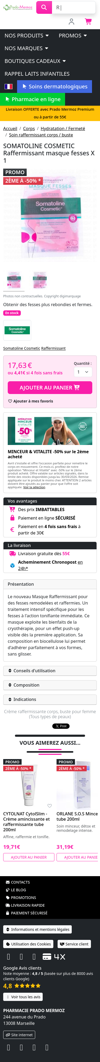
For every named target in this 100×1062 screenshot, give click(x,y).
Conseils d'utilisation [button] (31, 671)
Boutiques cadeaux (36, 61)
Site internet (19, 1027)
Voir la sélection (34, 487)
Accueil (10, 128)
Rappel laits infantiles (37, 73)
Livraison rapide (25, 898)
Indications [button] (22, 699)
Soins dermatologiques (54, 86)
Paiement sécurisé (26, 906)
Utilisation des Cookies (28, 937)
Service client (74, 937)
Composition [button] (23, 685)
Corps (29, 128)
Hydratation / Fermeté (63, 128)
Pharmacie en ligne (33, 99)
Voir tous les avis (23, 989)
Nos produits (27, 35)
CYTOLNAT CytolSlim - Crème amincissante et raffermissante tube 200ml (26, 815)
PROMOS (73, 35)
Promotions (20, 890)
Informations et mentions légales (37, 922)
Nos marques (27, 48)
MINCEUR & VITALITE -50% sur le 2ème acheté (48, 454)
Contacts (17, 875)
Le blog (15, 882)
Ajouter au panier (50, 387)
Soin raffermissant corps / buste (41, 135)
